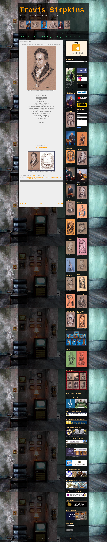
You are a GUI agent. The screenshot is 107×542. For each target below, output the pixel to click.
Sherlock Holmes (33, 37)
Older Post (60, 203)
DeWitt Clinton (42, 177)
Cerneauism (36, 177)
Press (22, 33)
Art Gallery (58, 37)
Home (41, 203)
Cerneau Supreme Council (28, 177)
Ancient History (46, 37)
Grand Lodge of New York (56, 177)
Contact (43, 33)
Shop (50, 33)
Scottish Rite (29, 178)
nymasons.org (41, 147)
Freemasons (47, 177)
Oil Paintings (59, 33)
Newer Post (23, 203)
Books (23, 37)
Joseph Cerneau (23, 178)
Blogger (70, 538)
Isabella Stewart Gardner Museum (74, 37)
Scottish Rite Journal (73, 33)
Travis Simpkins (52, 10)
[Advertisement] (41, 192)
